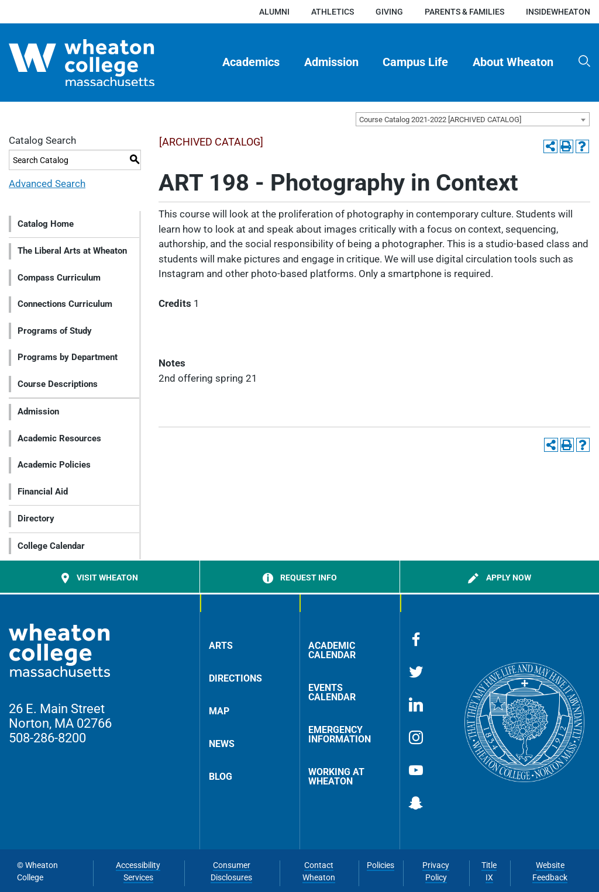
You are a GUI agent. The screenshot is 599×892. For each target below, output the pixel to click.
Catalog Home (46, 224)
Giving (389, 11)
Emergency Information (339, 734)
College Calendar (51, 546)
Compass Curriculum (59, 277)
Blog (220, 776)
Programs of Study (55, 331)
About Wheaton (513, 62)
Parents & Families (464, 11)
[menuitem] (251, 62)
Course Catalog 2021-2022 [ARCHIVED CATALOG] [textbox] (440, 119)
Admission (331, 62)
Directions (235, 678)
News (222, 743)
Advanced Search (47, 183)
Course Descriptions (58, 384)
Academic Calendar (332, 650)
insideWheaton (558, 11)
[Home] (101, 63)
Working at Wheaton (336, 776)
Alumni (274, 11)
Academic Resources (59, 438)
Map (219, 711)
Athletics (332, 11)
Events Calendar (332, 692)
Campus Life (415, 62)
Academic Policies (54, 464)
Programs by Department (68, 357)
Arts (221, 645)
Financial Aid (43, 491)
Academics (251, 62)
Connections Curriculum (65, 304)
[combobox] (473, 119)
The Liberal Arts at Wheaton (72, 251)
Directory (36, 518)
